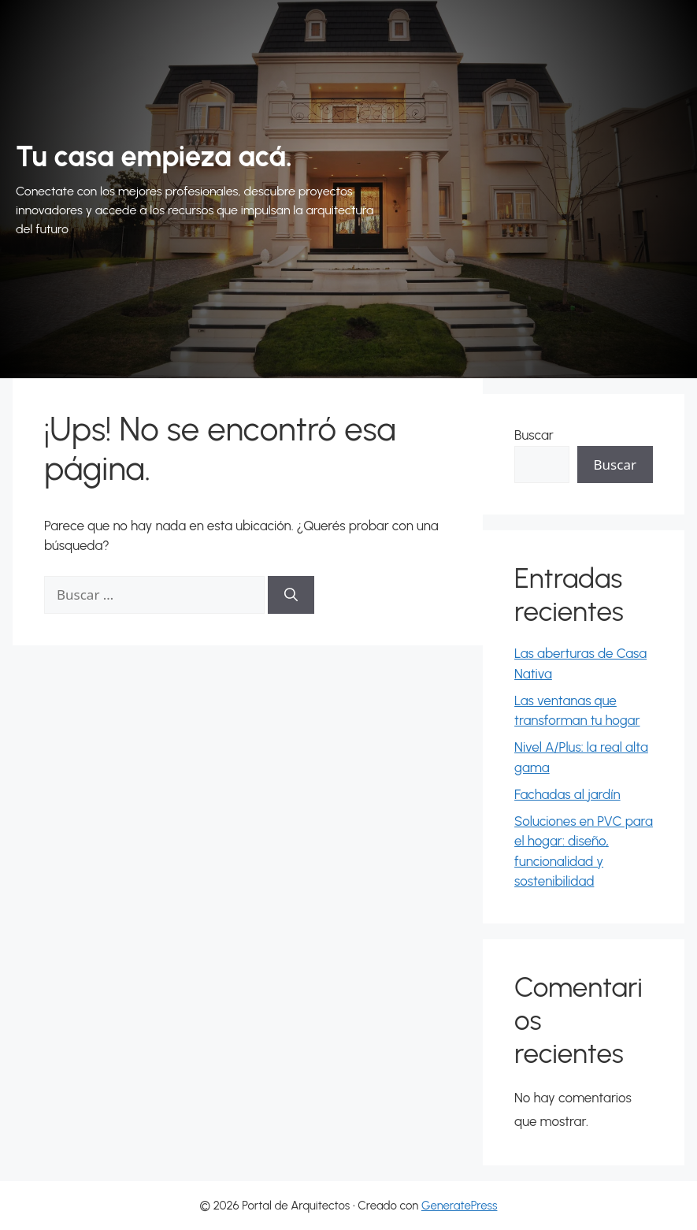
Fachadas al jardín (567, 794)
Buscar (534, 435)
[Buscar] (291, 595)
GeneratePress (459, 1205)
